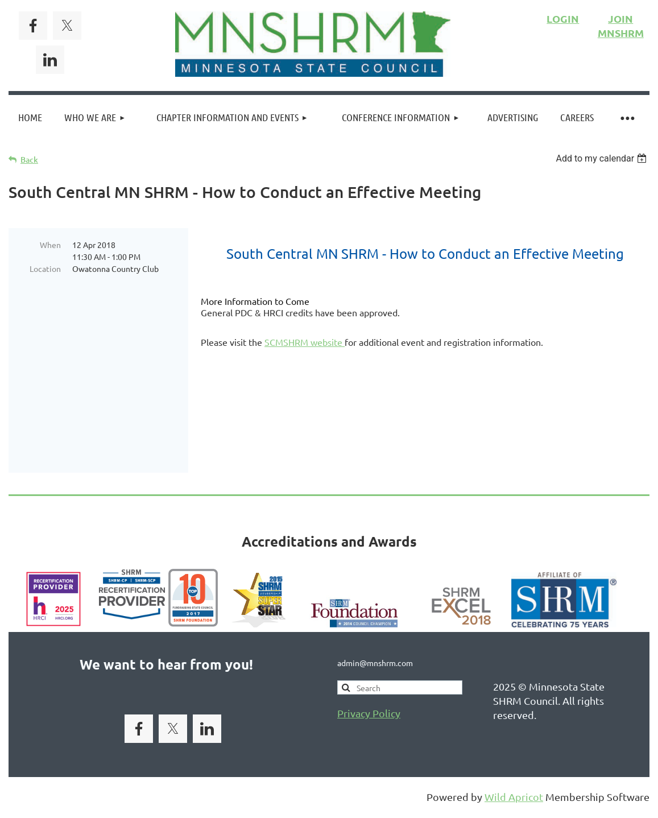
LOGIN (563, 18)
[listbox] (602, 158)
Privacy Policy (368, 661)
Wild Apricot (514, 744)
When (50, 244)
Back (29, 159)
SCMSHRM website (304, 342)
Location (45, 268)
